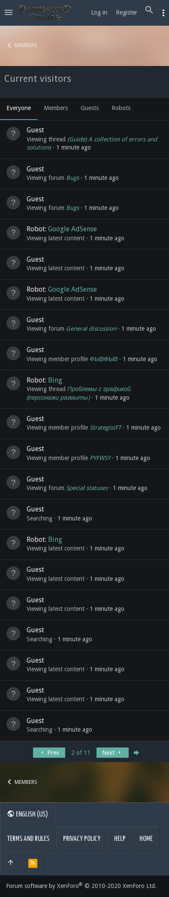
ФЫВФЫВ (104, 359)
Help (120, 839)
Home (146, 839)
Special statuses (87, 487)
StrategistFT (105, 427)
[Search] (149, 10)
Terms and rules (28, 839)
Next (112, 752)
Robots (121, 108)
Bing (55, 380)
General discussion (91, 328)
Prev (49, 752)
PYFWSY (100, 457)
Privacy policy (81, 839)
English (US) (27, 814)
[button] (8, 13)
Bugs (72, 177)
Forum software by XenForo (81, 885)
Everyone (18, 108)
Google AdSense (72, 229)
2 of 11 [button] (81, 752)
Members (56, 108)
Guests (90, 108)
